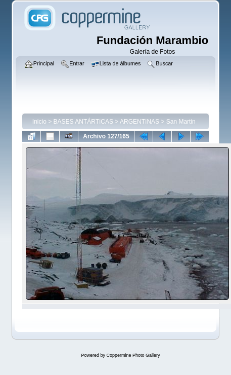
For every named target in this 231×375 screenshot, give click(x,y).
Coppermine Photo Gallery (133, 355)
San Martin (181, 121)
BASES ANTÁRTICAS (83, 121)
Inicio (39, 121)
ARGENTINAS (139, 121)
